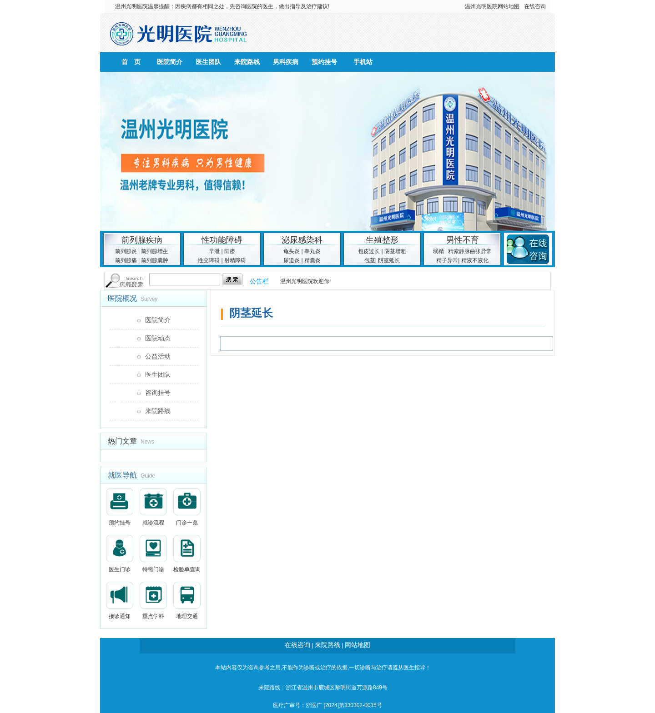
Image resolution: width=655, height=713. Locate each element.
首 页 (131, 61)
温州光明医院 (131, 6)
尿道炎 (291, 260)
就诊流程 (153, 507)
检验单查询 (187, 554)
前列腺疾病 (141, 239)
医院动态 (158, 338)
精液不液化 (475, 260)
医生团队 (208, 61)
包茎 (369, 260)
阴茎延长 (389, 260)
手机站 (363, 61)
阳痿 (229, 251)
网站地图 (508, 6)
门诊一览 (187, 507)
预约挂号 (324, 61)
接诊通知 (119, 600)
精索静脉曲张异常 (470, 251)
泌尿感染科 (302, 239)
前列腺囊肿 (154, 260)
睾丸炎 (312, 251)
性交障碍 (209, 260)
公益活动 (158, 356)
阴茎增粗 (395, 251)
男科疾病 (285, 61)
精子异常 (447, 260)
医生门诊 (119, 554)
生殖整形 (382, 239)
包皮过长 (369, 251)
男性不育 (462, 239)
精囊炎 (312, 260)
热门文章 (122, 441)
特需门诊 (153, 554)
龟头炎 (291, 251)
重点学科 (153, 600)
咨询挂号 (158, 392)
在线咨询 (535, 6)
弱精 (438, 251)
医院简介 (169, 61)
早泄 (214, 251)
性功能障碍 (222, 239)
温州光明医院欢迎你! (305, 281)
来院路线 (247, 61)
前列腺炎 (126, 251)
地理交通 (187, 600)
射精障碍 (235, 260)
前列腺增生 (154, 251)
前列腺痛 (126, 260)
